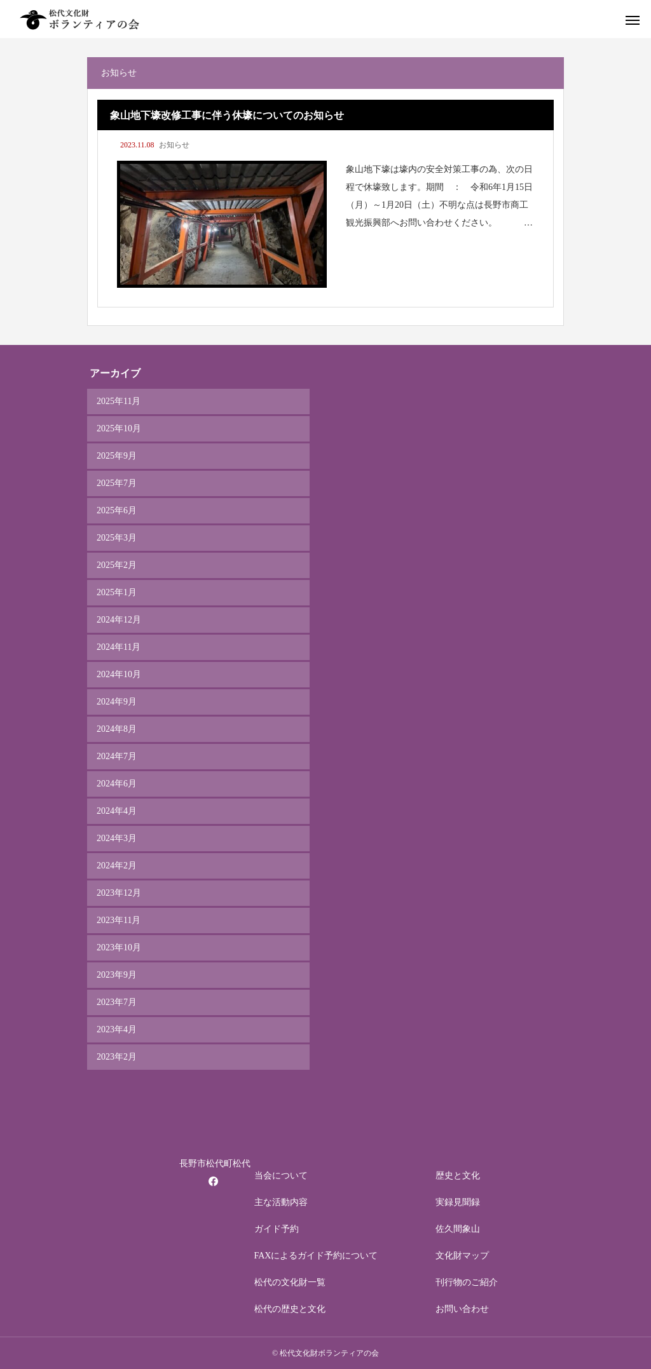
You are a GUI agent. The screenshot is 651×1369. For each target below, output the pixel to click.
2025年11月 (118, 401)
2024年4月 (117, 811)
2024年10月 (119, 674)
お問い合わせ (462, 1309)
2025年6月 (117, 510)
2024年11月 (118, 647)
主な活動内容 (281, 1202)
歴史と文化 (457, 1175)
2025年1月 (117, 592)
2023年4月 (117, 1029)
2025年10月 (119, 428)
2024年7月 (117, 756)
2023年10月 (119, 947)
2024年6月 (117, 783)
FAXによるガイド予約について (316, 1255)
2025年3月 (117, 538)
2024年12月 (119, 619)
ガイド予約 (276, 1229)
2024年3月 (117, 838)
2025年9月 (117, 456)
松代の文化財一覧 (290, 1282)
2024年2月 (117, 865)
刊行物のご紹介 (466, 1282)
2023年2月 (117, 1057)
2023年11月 (118, 920)
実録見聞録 (457, 1202)
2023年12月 (119, 893)
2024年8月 (117, 729)
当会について (281, 1175)
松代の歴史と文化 (290, 1309)
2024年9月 (117, 701)
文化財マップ (462, 1255)
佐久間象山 (457, 1229)
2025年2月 (117, 565)
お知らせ (174, 144)
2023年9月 (117, 975)
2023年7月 (117, 1002)
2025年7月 (117, 483)
